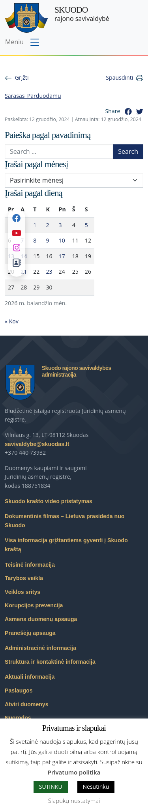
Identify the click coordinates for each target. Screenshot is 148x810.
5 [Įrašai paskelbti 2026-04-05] (86, 225)
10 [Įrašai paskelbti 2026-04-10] (62, 240)
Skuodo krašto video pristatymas (48, 501)
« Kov (12, 321)
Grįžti (22, 77)
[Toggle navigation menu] (23, 42)
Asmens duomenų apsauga (41, 619)
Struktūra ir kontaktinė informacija (50, 662)
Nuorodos (18, 718)
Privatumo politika (74, 772)
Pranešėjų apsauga (30, 633)
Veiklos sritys (22, 592)
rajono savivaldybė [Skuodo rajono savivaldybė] (81, 14)
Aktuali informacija (29, 677)
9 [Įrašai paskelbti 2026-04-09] (47, 240)
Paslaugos (19, 690)
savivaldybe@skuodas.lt (37, 444)
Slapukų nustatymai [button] (74, 800)
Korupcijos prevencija (34, 605)
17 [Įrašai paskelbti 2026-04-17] (62, 256)
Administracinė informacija (40, 648)
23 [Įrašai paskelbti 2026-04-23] (49, 271)
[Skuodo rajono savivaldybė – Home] (26, 18)
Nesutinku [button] (96, 786)
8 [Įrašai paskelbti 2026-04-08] (34, 240)
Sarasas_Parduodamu (33, 95)
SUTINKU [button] (50, 786)
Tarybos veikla (24, 578)
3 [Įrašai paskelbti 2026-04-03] (60, 225)
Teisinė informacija (30, 565)
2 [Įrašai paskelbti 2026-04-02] (47, 225)
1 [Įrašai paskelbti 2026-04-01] (34, 225)
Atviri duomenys (27, 704)
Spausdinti (119, 77)
